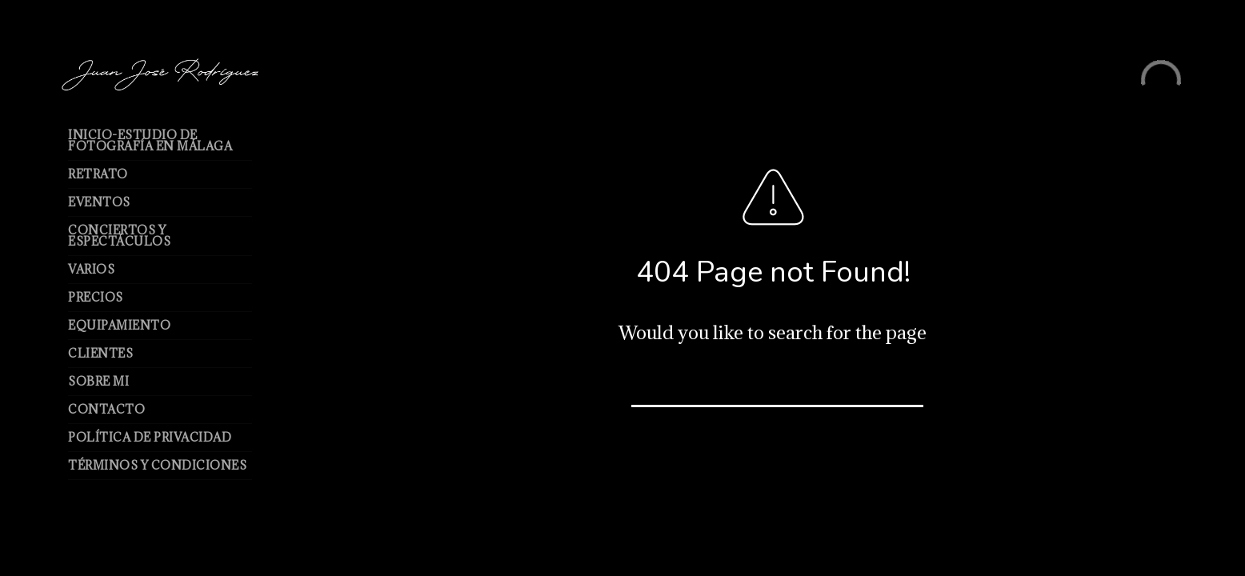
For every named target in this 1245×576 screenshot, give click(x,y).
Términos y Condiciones (157, 465)
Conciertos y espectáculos (119, 235)
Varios (91, 269)
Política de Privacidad (149, 437)
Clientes (100, 353)
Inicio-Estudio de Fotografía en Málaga (150, 140)
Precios (95, 297)
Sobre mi (98, 381)
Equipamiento (119, 325)
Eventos (99, 202)
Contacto (106, 409)
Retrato (98, 174)
